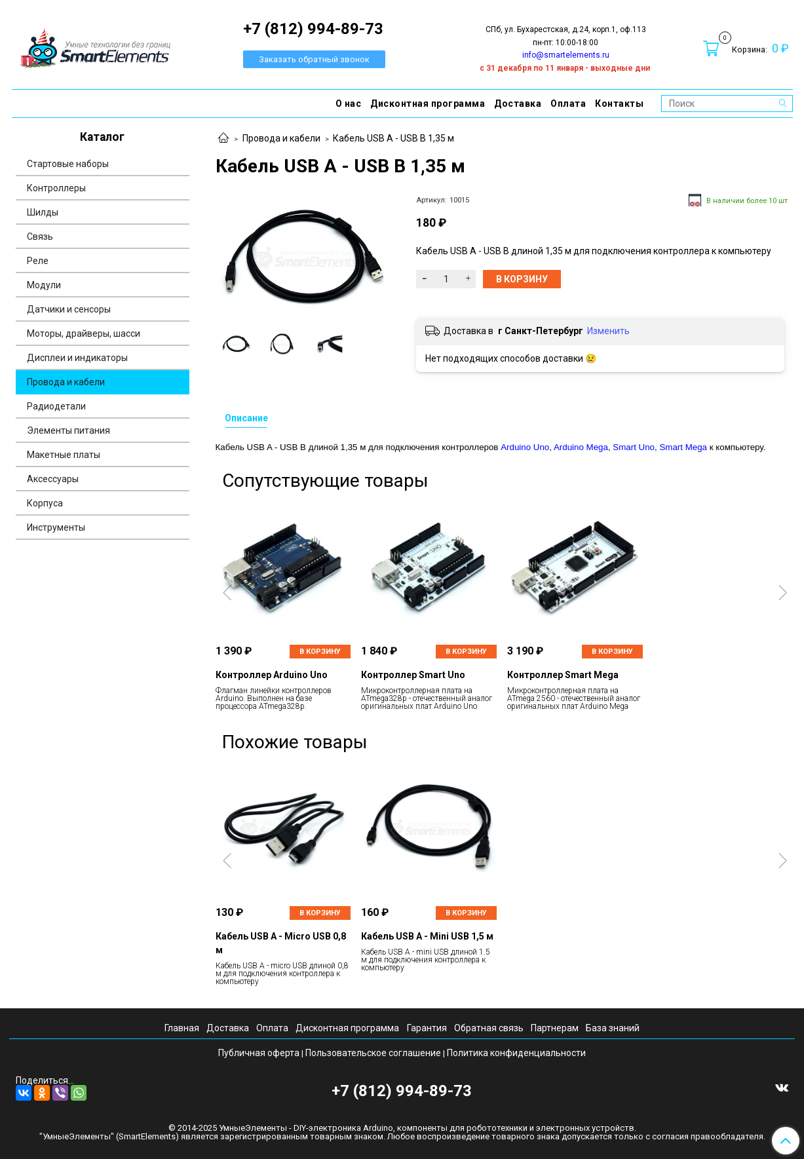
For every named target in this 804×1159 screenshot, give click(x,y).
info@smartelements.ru (565, 55)
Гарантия (427, 1028)
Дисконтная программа (427, 103)
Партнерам (555, 1028)
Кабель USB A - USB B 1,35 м (393, 138)
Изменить (608, 331)
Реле (37, 261)
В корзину (320, 651)
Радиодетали (56, 406)
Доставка (517, 103)
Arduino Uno (525, 447)
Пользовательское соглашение (373, 1053)
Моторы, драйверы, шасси (83, 333)
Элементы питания (68, 430)
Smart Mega (683, 447)
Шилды (42, 212)
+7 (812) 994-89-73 (402, 1091)
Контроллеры (56, 188)
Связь (40, 236)
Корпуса (45, 503)
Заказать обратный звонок (314, 59)
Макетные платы (63, 454)
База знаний (613, 1028)
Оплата (568, 103)
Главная (181, 1028)
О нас (348, 103)
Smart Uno (634, 447)
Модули (44, 285)
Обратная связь (489, 1028)
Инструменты (56, 527)
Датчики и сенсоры (69, 309)
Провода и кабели (281, 138)
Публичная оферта (258, 1053)
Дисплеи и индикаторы (77, 357)
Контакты (619, 103)
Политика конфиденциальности (516, 1053)
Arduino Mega (581, 447)
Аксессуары (53, 479)
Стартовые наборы (68, 164)
